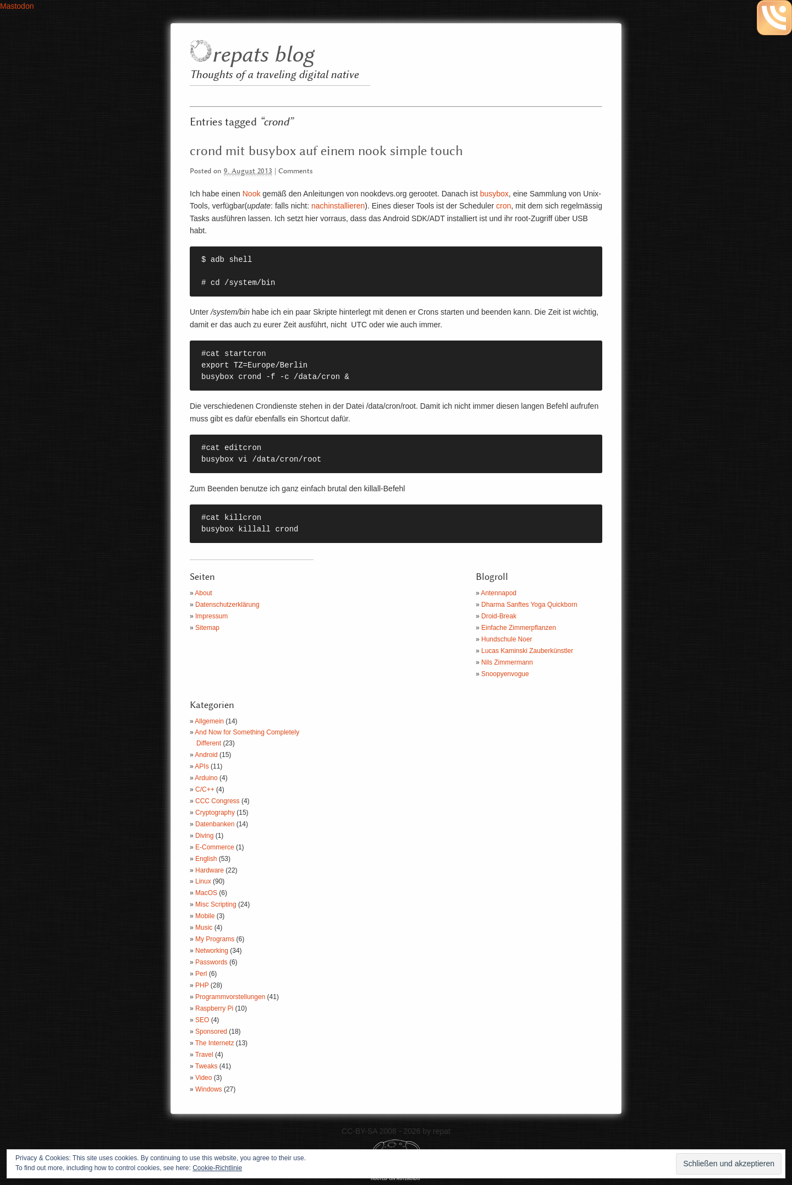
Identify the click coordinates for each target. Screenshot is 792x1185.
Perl (201, 974)
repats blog (263, 55)
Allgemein (209, 721)
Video (203, 1078)
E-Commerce (214, 847)
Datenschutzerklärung (227, 604)
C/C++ (205, 789)
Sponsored (211, 1031)
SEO (202, 1020)
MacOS (206, 893)
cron (503, 205)
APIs (201, 766)
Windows (208, 1089)
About (203, 593)
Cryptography (215, 812)
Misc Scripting (216, 904)
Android (206, 755)
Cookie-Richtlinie (217, 1168)
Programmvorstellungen (230, 997)
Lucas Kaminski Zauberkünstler (527, 651)
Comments (295, 171)
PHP (201, 985)
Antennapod (498, 593)
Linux (203, 881)
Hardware (209, 870)
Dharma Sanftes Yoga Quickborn (529, 604)
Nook (252, 193)
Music (203, 927)
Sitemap (207, 628)
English (206, 859)
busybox (494, 193)
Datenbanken (214, 824)
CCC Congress (217, 801)
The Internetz (214, 1043)
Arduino (206, 778)
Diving (204, 836)
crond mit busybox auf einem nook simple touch (326, 151)
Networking (211, 950)
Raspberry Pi (214, 1008)
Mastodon (17, 6)
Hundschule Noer (506, 639)
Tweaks (206, 1066)
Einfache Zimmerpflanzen (518, 628)
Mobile (205, 916)
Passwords (211, 962)
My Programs (214, 939)
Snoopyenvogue (505, 674)
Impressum (211, 616)
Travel (204, 1054)
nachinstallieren (338, 205)
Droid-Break (498, 616)
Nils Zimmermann (507, 662)
